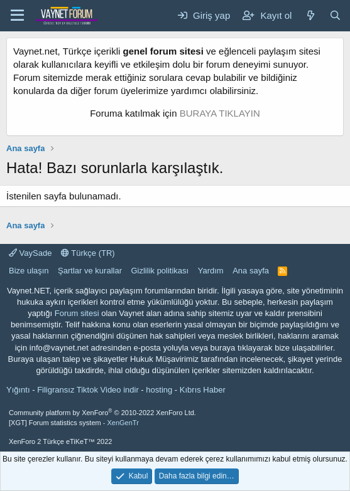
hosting (159, 389)
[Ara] (335, 15)
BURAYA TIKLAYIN (220, 113)
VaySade (30, 253)
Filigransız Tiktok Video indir (88, 389)
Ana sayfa (250, 270)
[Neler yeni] (310, 15)
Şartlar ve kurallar (90, 270)
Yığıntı (18, 389)
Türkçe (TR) (88, 253)
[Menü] (17, 15)
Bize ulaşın (29, 270)
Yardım (211, 270)
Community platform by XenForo (102, 412)
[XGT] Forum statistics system (74, 422)
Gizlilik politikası (160, 270)
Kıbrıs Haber (203, 389)
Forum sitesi (77, 313)
